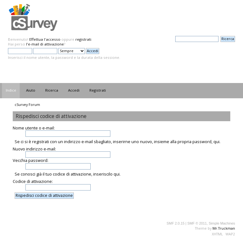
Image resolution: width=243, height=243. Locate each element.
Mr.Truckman (223, 228)
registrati (83, 39)
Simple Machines (222, 223)
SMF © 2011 (197, 223)
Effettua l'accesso (44, 39)
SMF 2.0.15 (175, 223)
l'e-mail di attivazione (45, 44)
